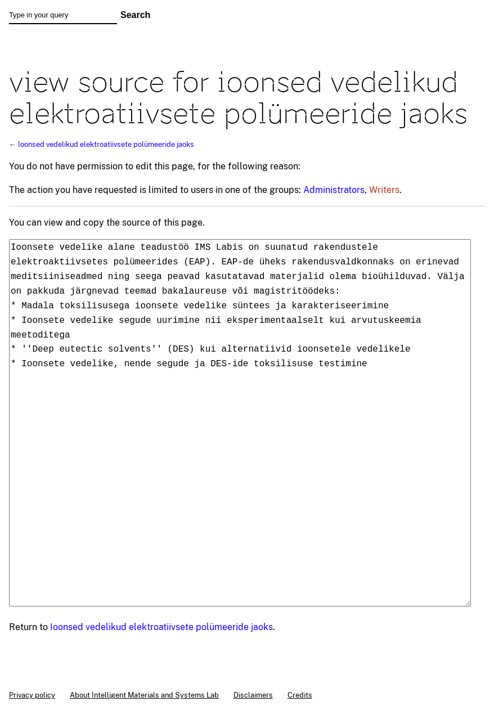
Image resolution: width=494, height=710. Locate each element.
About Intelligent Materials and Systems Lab (144, 694)
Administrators (334, 189)
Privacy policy (32, 694)
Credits (300, 694)
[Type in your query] (63, 15)
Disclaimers (253, 694)
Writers (384, 189)
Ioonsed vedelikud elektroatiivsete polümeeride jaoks (106, 144)
